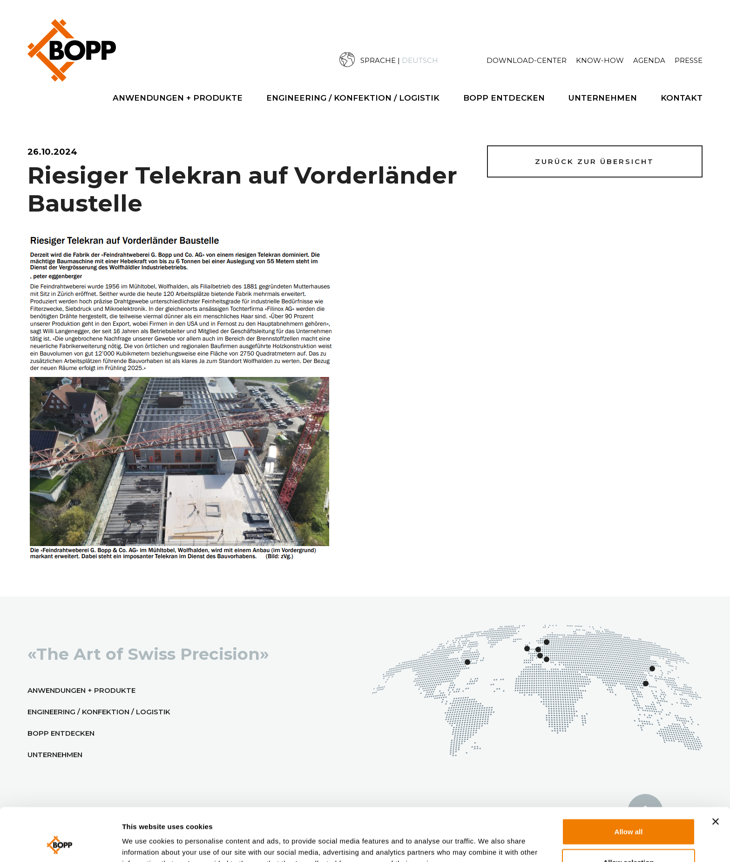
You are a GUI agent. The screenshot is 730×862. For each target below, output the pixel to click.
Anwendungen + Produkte (178, 98)
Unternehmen (602, 98)
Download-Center (527, 60)
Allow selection (628, 812)
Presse (689, 60)
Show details (502, 843)
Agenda (649, 60)
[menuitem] (413, 59)
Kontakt (682, 98)
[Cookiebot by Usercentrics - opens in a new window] (60, 844)
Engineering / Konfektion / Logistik (352, 98)
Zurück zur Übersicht (594, 161)
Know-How (600, 60)
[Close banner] (715, 771)
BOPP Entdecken (504, 98)
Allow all (629, 782)
